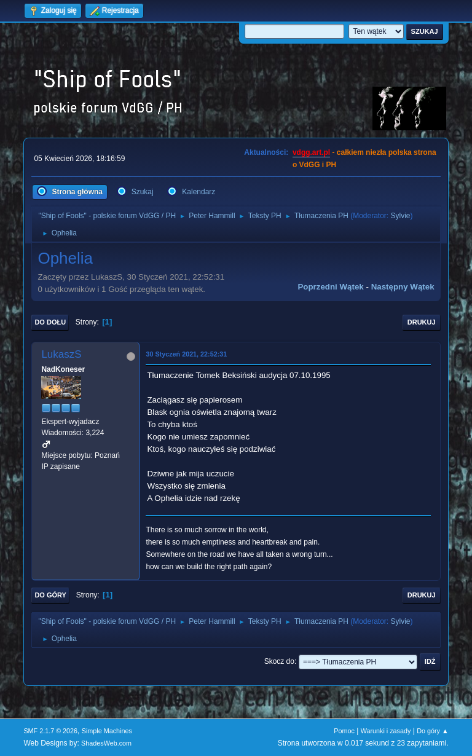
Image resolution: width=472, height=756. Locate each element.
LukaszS (61, 354)
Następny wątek (403, 286)
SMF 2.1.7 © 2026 (50, 730)
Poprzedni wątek (330, 286)
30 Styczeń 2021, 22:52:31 (186, 354)
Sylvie (401, 215)
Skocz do (279, 661)
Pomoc (344, 730)
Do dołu (50, 322)
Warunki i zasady (386, 730)
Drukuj (421, 322)
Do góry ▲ (432, 730)
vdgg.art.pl (311, 152)
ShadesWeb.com (106, 743)
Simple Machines (107, 730)
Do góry (50, 595)
